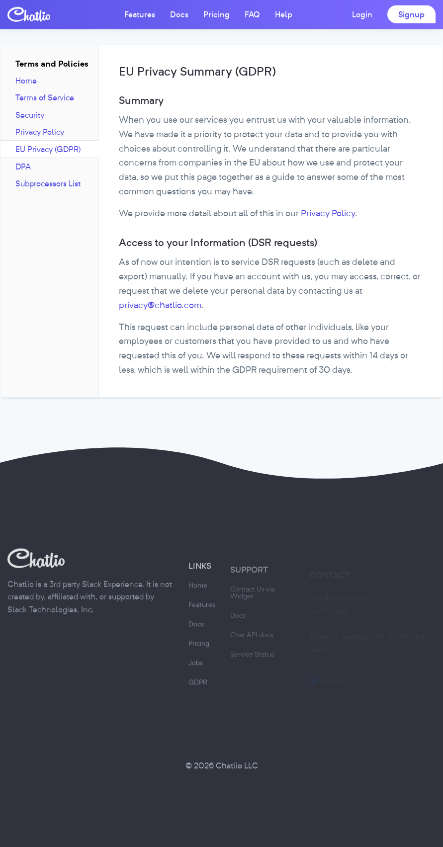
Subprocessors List (48, 183)
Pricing (216, 14)
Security (29, 115)
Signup (411, 14)
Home (26, 80)
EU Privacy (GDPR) (48, 149)
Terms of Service (44, 97)
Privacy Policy (39, 132)
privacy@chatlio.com (160, 305)
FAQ (252, 14)
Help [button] (283, 14)
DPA (23, 166)
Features (139, 14)
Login (362, 14)
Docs (179, 14)
